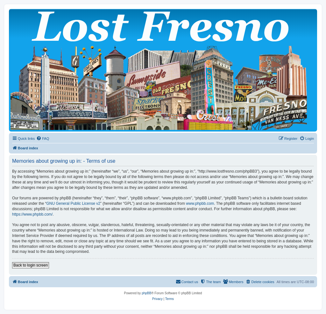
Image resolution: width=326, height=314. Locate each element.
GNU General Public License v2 (73, 203)
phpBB (146, 293)
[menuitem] (42, 138)
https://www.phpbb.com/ (32, 214)
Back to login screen (30, 265)
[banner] (163, 70)
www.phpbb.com (200, 203)
